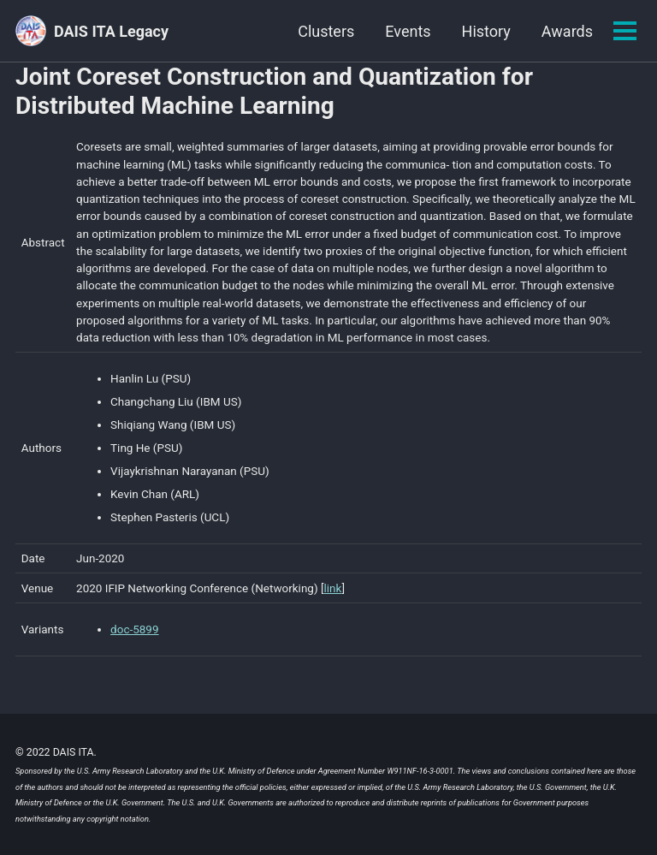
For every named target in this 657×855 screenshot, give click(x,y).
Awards (567, 31)
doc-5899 (134, 630)
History (486, 31)
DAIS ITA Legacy (111, 31)
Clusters (326, 31)
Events (407, 31)
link (333, 588)
